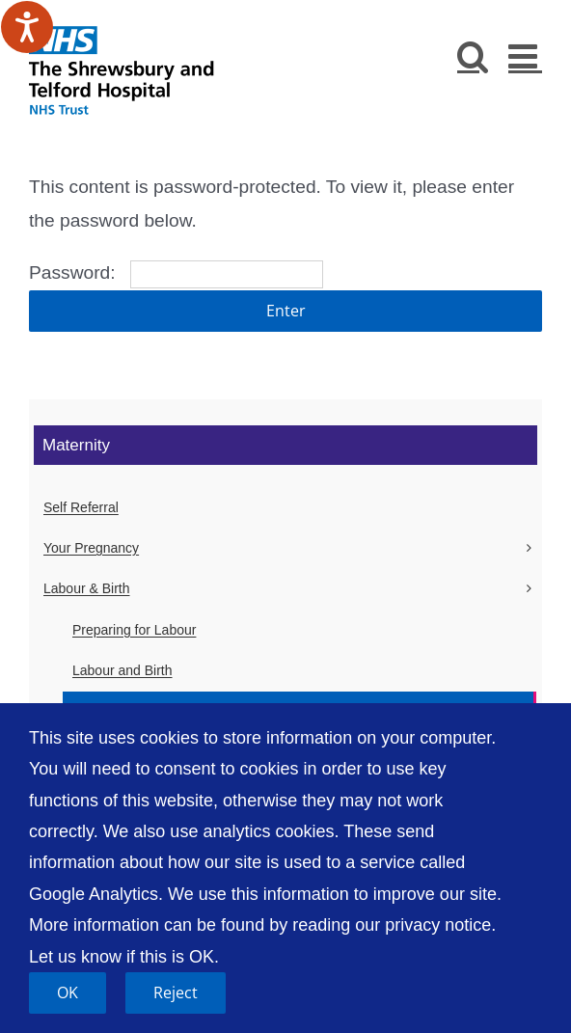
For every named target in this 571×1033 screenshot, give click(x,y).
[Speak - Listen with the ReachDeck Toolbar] (27, 27)
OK (67, 992)
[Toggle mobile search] (473, 55)
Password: (176, 272)
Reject (175, 992)
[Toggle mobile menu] (525, 55)
